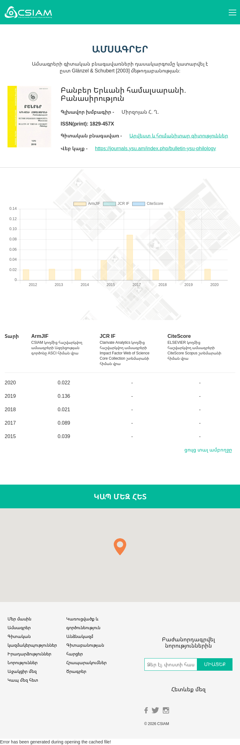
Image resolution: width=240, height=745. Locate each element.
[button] (120, 546)
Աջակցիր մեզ (22, 671)
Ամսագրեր (19, 627)
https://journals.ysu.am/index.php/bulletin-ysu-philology (155, 148)
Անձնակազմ (79, 636)
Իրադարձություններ (29, 654)
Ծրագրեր (76, 671)
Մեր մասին (19, 619)
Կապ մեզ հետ (23, 680)
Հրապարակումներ (86, 662)
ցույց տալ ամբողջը (208, 449)
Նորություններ (23, 662)
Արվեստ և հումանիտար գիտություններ (178, 135)
